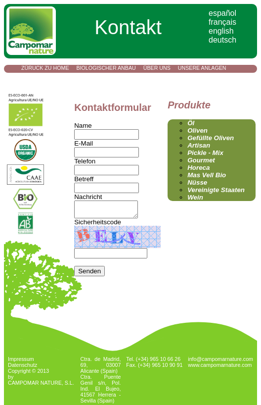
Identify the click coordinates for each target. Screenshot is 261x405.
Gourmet (201, 160)
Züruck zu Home (45, 68)
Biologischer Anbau (106, 68)
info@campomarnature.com (220, 359)
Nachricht (88, 197)
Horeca (198, 167)
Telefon (84, 161)
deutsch (222, 40)
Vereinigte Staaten (216, 190)
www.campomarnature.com (220, 365)
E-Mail (83, 143)
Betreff (83, 179)
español (222, 13)
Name (83, 125)
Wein (195, 197)
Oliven (197, 130)
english (221, 31)
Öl (190, 123)
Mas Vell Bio (206, 175)
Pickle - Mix (205, 152)
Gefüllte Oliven (210, 138)
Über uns (157, 68)
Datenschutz (22, 365)
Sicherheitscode (97, 225)
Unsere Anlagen (202, 68)
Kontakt (33, 80)
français (222, 22)
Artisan (198, 145)
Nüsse (197, 182)
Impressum (21, 359)
